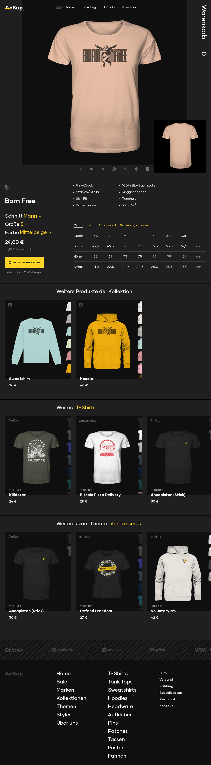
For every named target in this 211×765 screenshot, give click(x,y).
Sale (61, 682)
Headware (120, 706)
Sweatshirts (122, 690)
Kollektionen (71, 698)
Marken (65, 690)
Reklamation (170, 699)
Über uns (67, 723)
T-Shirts (109, 7)
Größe (12, 224)
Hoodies (118, 698)
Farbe (12, 232)
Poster (115, 747)
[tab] (140, 251)
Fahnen (117, 756)
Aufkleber (120, 715)
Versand (166, 679)
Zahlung (166, 686)
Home (63, 673)
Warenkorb (203, 30)
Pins (113, 723)
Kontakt (166, 706)
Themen (66, 706)
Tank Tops (120, 682)
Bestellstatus (170, 692)
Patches (118, 731)
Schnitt (14, 216)
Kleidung (90, 7)
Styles (64, 715)
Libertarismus (124, 523)
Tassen (116, 739)
